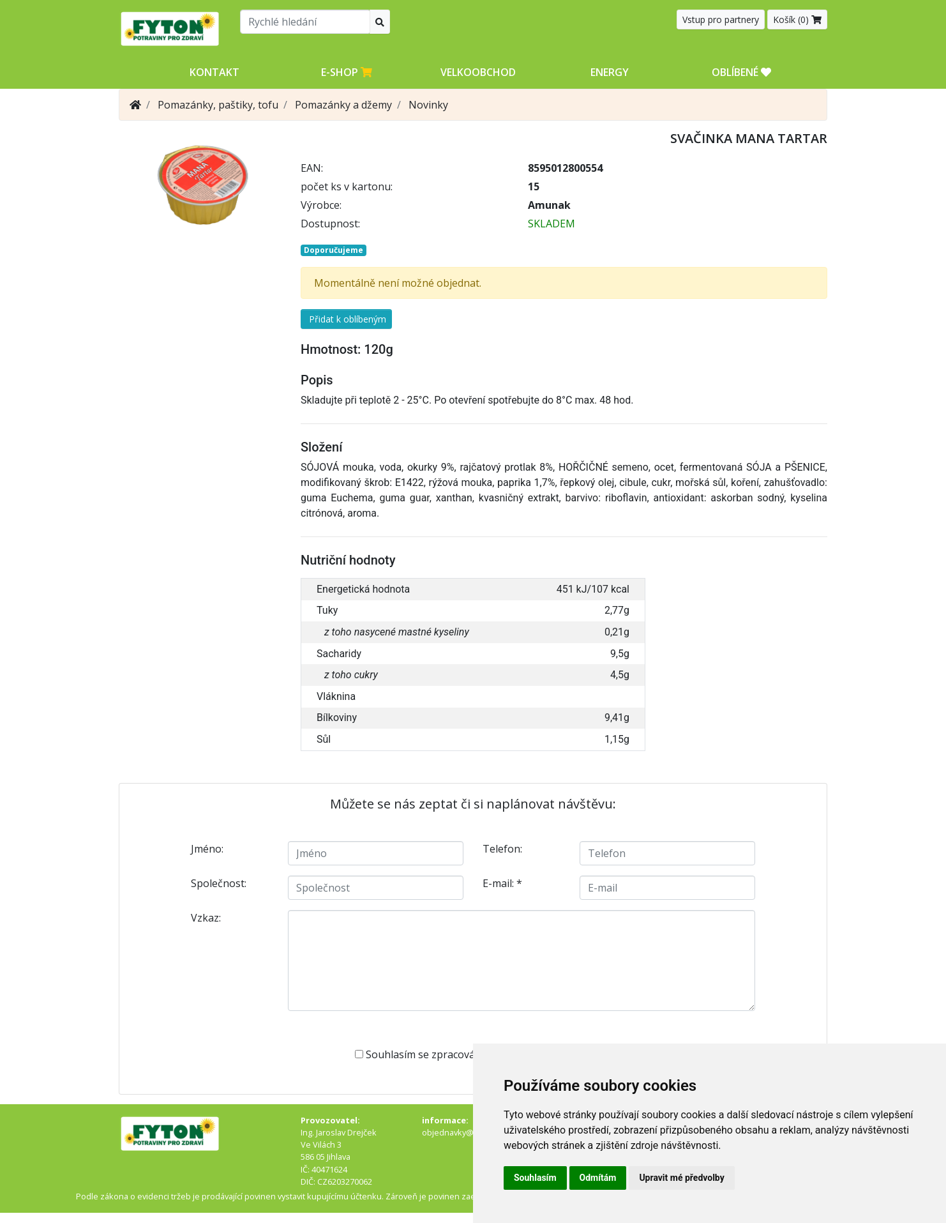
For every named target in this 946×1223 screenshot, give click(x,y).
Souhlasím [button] (535, 1178)
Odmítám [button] (598, 1178)
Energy (609, 72)
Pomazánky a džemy (343, 105)
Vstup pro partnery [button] (720, 19)
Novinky (428, 105)
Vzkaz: (206, 918)
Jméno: (207, 849)
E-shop (346, 72)
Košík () (797, 19)
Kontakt (214, 72)
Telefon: (502, 849)
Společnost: (218, 883)
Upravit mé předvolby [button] (681, 1178)
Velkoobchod (478, 72)
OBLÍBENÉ (741, 72)
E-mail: (502, 883)
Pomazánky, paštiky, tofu (218, 105)
